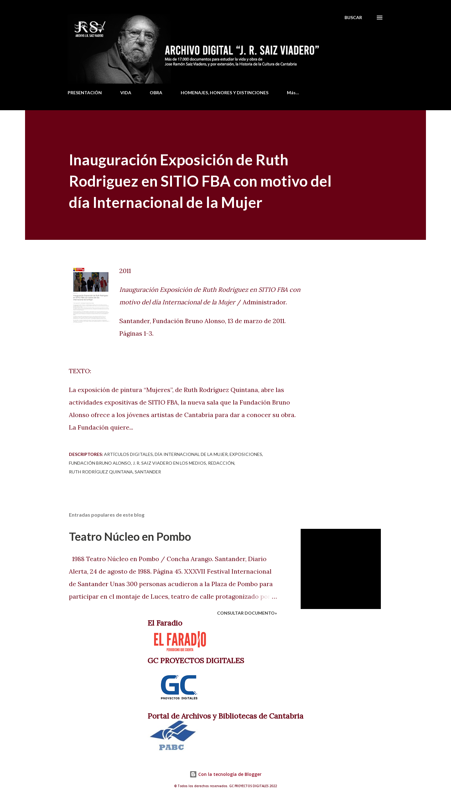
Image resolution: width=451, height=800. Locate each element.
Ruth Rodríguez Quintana (101, 471)
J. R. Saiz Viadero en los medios (169, 463)
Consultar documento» (247, 613)
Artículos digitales (128, 454)
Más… (293, 92)
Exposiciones (246, 454)
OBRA (156, 92)
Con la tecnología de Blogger (225, 774)
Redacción (221, 463)
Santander (148, 471)
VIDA (125, 92)
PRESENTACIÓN (85, 92)
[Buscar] (353, 17)
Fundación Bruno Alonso (100, 463)
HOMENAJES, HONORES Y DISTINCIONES (224, 92)
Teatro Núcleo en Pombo (130, 536)
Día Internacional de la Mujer (191, 454)
